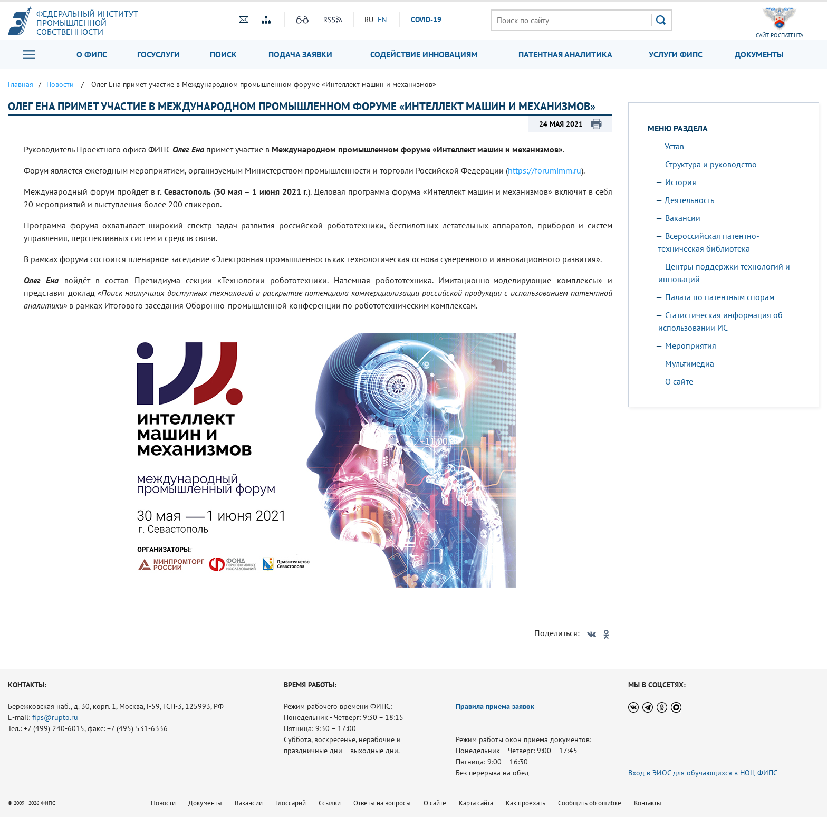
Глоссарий (290, 803)
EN (382, 19)
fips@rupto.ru (55, 717)
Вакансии (682, 218)
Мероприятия (690, 345)
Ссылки (330, 803)
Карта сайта (476, 803)
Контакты (647, 803)
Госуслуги (158, 54)
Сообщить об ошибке (589, 803)
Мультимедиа (689, 363)
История (680, 182)
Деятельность (689, 200)
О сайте (679, 381)
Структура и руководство (711, 164)
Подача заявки (300, 54)
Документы (759, 54)
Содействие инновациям (424, 54)
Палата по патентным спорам (719, 297)
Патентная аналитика (565, 54)
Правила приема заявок (495, 706)
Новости (163, 803)
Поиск (223, 54)
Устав (674, 146)
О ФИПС (91, 54)
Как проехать (525, 803)
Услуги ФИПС (676, 54)
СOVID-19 (426, 19)
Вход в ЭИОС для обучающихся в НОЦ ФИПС (702, 772)
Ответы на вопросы (382, 803)
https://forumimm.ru (544, 170)
